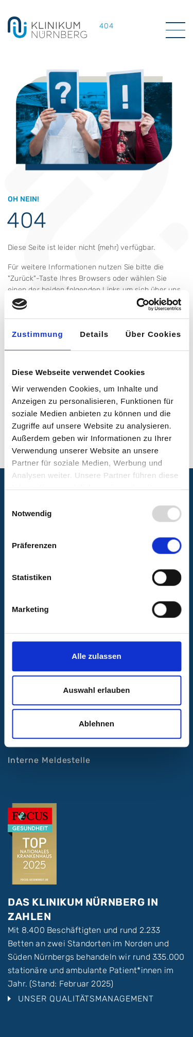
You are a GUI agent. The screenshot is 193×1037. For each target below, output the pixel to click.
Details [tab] (94, 334)
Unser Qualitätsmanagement (86, 999)
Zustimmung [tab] (37, 334)
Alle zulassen (96, 656)
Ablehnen (96, 723)
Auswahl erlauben (96, 690)
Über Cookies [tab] (153, 334)
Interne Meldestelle (49, 760)
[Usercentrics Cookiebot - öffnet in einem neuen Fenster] (137, 304)
